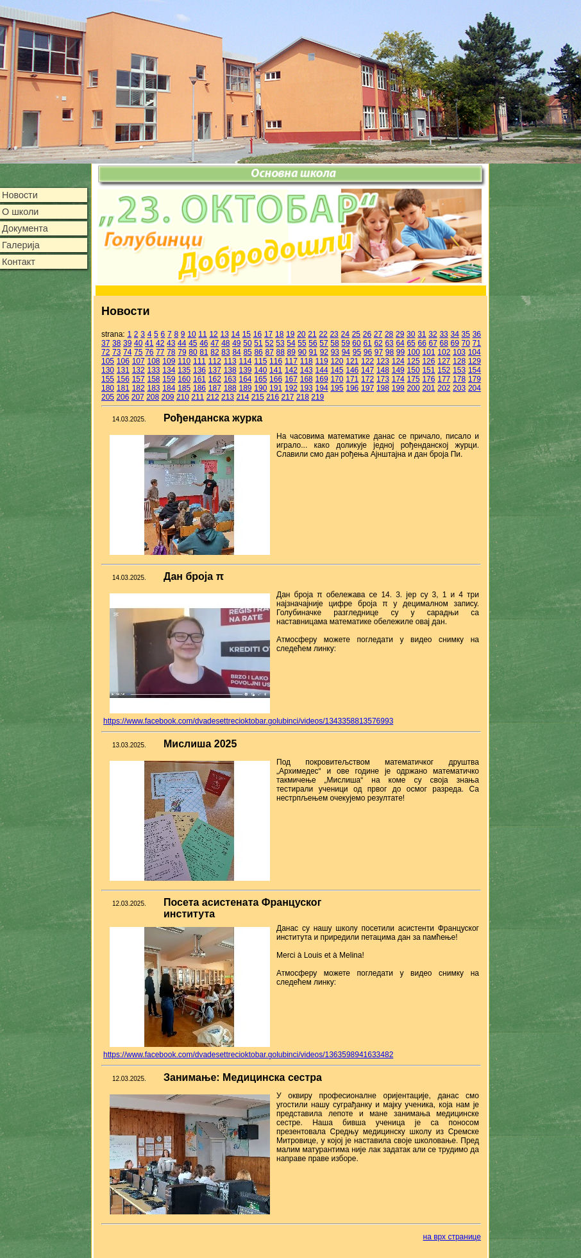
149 (398, 370)
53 (280, 343)
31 (421, 334)
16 (257, 334)
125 (413, 361)
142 (291, 370)
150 (413, 370)
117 (291, 361)
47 (214, 343)
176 (428, 379)
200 (413, 388)
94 (346, 352)
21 (312, 334)
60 (356, 343)
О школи (20, 212)
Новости (20, 195)
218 (302, 397)
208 (152, 397)
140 (260, 370)
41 (149, 343)
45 (193, 343)
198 (382, 388)
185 (184, 388)
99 (400, 352)
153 (459, 370)
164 (245, 379)
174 (398, 379)
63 (389, 343)
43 (171, 343)
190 (260, 388)
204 (474, 388)
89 (291, 352)
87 (269, 352)
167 (291, 379)
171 (352, 379)
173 (382, 379)
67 (432, 343)
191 (275, 388)
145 (336, 370)
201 (428, 388)
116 (275, 361)
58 (334, 343)
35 (466, 334)
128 (459, 361)
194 (322, 388)
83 (225, 352)
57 (323, 343)
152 (443, 370)
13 (225, 334)
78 (171, 352)
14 (236, 334)
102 (443, 352)
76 (149, 352)
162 (214, 379)
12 (213, 334)
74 (127, 352)
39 (127, 343)
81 (203, 352)
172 (367, 379)
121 (352, 361)
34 (454, 334)
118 (306, 361)
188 (230, 388)
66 (421, 343)
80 (193, 352)
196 (352, 388)
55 (302, 343)
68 (443, 343)
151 (428, 370)
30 (411, 334)
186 (199, 388)
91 (313, 352)
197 (367, 388)
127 (443, 361)
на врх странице (452, 1236)
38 (116, 343)
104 (474, 352)
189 (245, 388)
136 (199, 370)
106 (123, 361)
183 (153, 388)
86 (258, 352)
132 (138, 370)
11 (202, 334)
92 (324, 352)
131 (123, 370)
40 (138, 343)
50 (247, 343)
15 (246, 334)
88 (280, 352)
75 (138, 352)
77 (160, 352)
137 (214, 370)
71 (477, 343)
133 (153, 370)
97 (379, 352)
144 (322, 370)
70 (466, 343)
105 (107, 361)
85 (247, 352)
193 (306, 388)
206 (122, 397)
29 (400, 334)
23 (334, 334)
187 (214, 388)
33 (443, 334)
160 (184, 379)
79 (182, 352)
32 (432, 334)
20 (301, 334)
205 (107, 397)
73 (116, 352)
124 (398, 361)
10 (191, 334)
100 (413, 352)
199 (398, 388)
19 (290, 334)
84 (236, 352)
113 (230, 361)
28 (389, 334)
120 (336, 361)
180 (107, 388)
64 (400, 343)
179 (474, 379)
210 (182, 397)
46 (203, 343)
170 (336, 379)
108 (153, 361)
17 (268, 334)
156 (123, 379)
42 (160, 343)
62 (378, 343)
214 (242, 397)
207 (137, 397)
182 (138, 388)
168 (306, 379)
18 (279, 334)
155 (107, 379)
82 (214, 352)
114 (245, 361)
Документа (25, 228)
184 (168, 388)
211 (197, 397)
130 (107, 370)
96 (368, 352)
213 (227, 397)
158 (153, 379)
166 (275, 379)
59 (345, 343)
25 (356, 334)
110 (184, 361)
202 (443, 388)
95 (357, 352)
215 (257, 397)
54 (291, 343)
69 (455, 343)
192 (291, 388)
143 (306, 370)
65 (411, 343)
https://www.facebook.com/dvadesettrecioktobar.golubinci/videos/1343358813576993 (248, 721)
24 (345, 334)
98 (389, 352)
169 (322, 379)
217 (288, 397)
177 (443, 379)
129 (474, 361)
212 (212, 397)
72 (105, 352)
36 (477, 334)
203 (459, 388)
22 (323, 334)
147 (367, 370)
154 (474, 370)
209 (168, 397)
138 (230, 370)
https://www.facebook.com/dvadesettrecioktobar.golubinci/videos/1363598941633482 (248, 1054)
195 (336, 388)
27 (378, 334)
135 (184, 370)
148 (382, 370)
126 (428, 361)
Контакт (18, 262)
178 (459, 379)
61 (367, 343)
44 (182, 343)
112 (214, 361)
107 (138, 361)
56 (312, 343)
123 (382, 361)
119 (322, 361)
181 (123, 388)
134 (168, 370)
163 (230, 379)
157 (138, 379)
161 (199, 379)
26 (367, 334)
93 (335, 352)
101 (429, 352)
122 (367, 361)
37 (105, 343)
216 (272, 397)
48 (225, 343)
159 (168, 379)
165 (260, 379)
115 (260, 361)
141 (275, 370)
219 (317, 397)
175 (413, 379)
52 (269, 343)
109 (168, 361)
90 (302, 352)
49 (236, 343)
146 (352, 370)
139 (245, 370)
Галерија (21, 245)
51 (258, 343)
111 (199, 361)
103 (459, 352)
